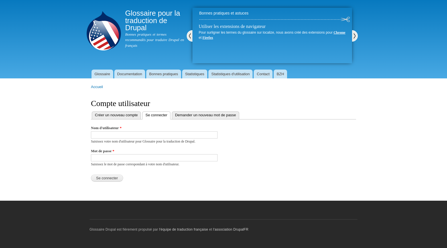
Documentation (129, 74)
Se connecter (157, 114)
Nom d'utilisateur (106, 128)
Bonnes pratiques (163, 74)
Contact (263, 74)
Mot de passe (102, 151)
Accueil (97, 87)
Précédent (189, 36)
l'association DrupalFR (230, 229)
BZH (280, 74)
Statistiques (194, 74)
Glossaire (102, 74)
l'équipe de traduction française (183, 229)
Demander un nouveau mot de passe (205, 115)
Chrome (340, 32)
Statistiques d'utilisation (230, 74)
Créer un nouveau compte (116, 115)
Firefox (207, 38)
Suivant (355, 36)
